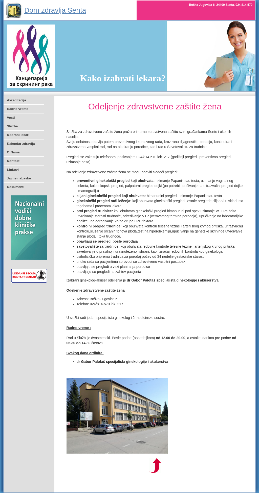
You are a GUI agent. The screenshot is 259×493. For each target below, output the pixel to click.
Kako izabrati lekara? (123, 78)
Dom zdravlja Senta (55, 10)
